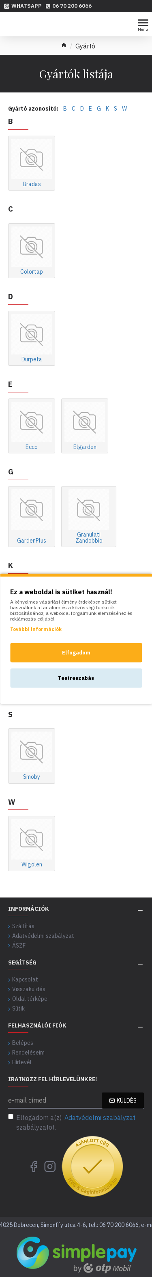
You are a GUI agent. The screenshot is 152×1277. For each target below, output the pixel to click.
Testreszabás (76, 677)
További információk (36, 629)
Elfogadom (76, 652)
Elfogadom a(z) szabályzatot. (72, 1122)
